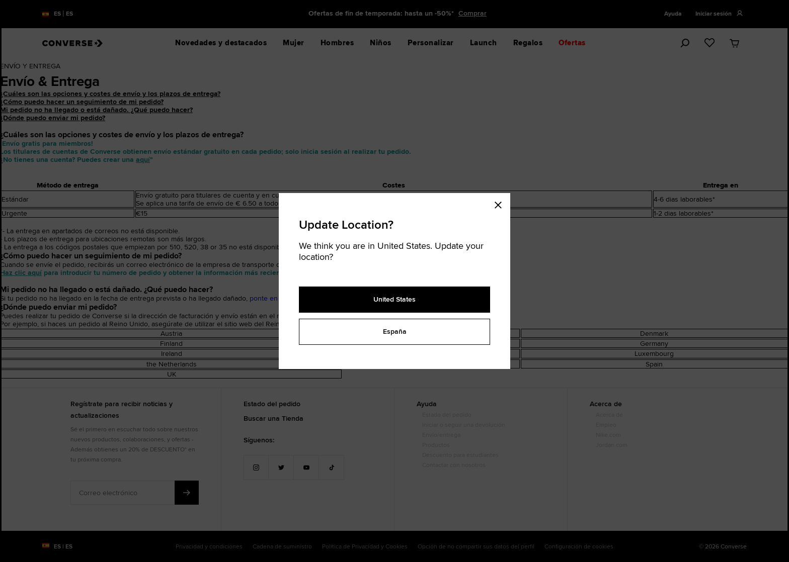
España (395, 331)
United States (394, 299)
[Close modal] (501, 203)
